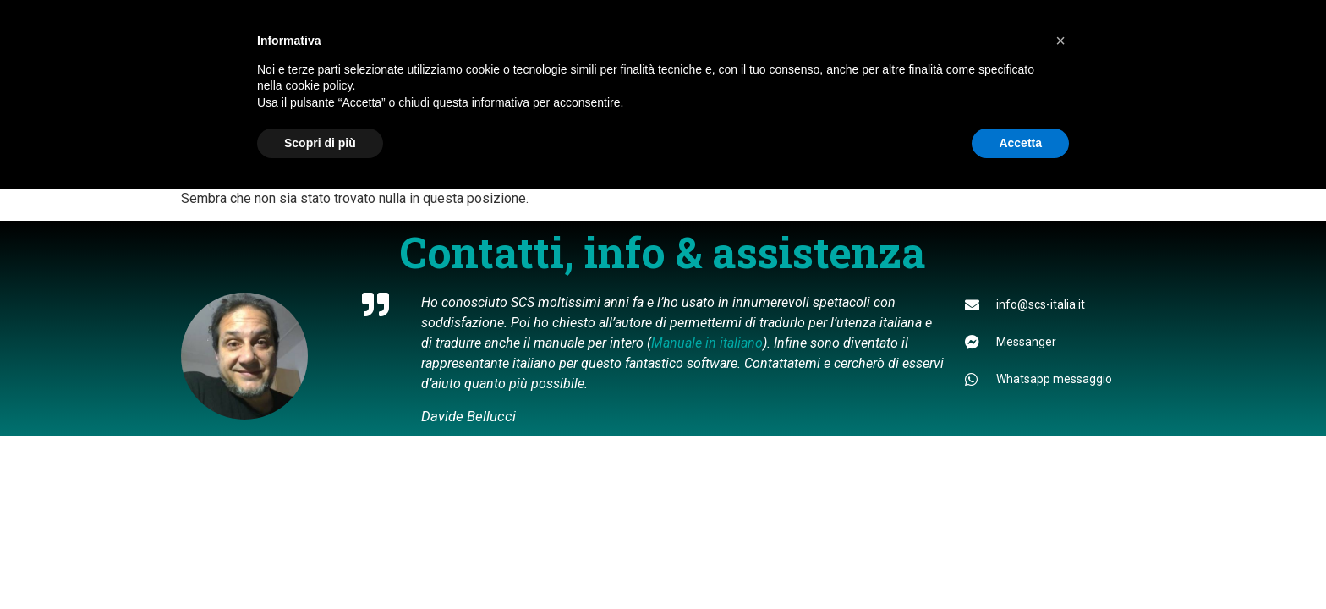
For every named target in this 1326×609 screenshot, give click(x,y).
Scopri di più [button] (320, 143)
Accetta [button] (1020, 143)
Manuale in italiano (707, 343)
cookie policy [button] (318, 85)
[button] (1060, 40)
